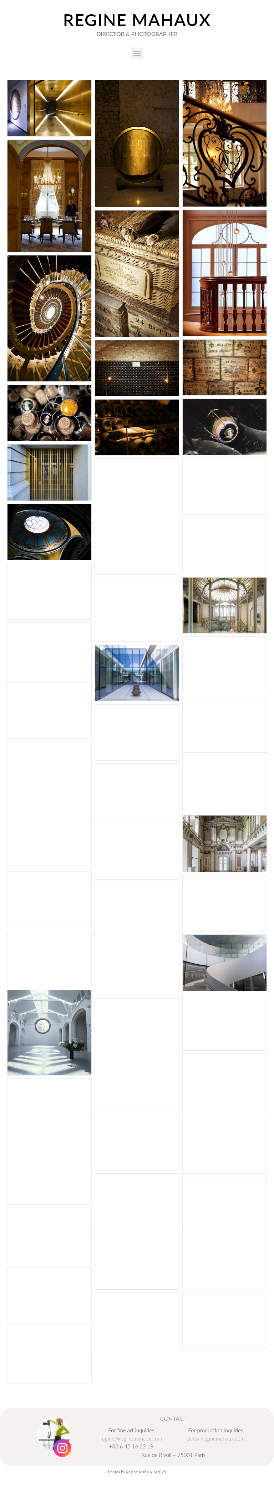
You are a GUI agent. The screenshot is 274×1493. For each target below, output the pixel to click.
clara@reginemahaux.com (216, 1438)
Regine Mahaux (137, 20)
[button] (137, 53)
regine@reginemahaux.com (131, 1438)
